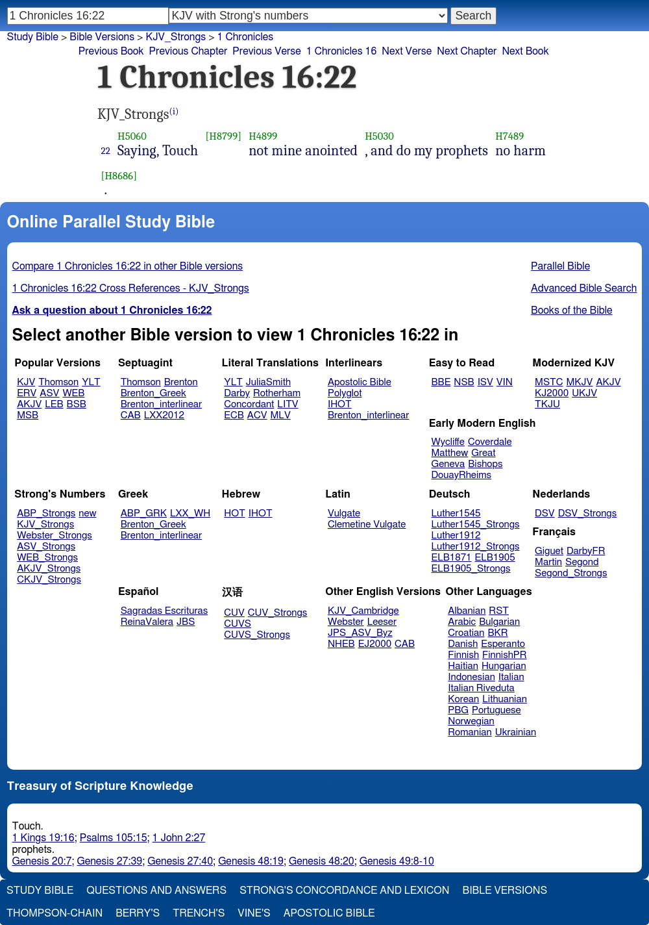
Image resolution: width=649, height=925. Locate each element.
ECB (233, 415)
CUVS (237, 624)
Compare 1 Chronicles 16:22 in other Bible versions (127, 266)
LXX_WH (190, 513)
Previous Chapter (188, 51)
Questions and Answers (156, 890)
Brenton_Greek (153, 393)
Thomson (58, 382)
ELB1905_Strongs (471, 569)
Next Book (525, 51)
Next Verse (407, 51)
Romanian (469, 732)
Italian (511, 677)
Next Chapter (466, 51)
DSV (545, 513)
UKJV (584, 393)
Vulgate (344, 513)
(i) (174, 111)
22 (105, 151)
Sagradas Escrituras (164, 611)
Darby (237, 393)
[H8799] (223, 136)
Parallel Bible (560, 266)
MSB (27, 415)
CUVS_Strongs (257, 635)
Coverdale (490, 442)
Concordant (249, 404)
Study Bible (32, 37)
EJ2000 (374, 644)
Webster (346, 622)
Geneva (448, 464)
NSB (464, 382)
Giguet (549, 551)
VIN (504, 382)
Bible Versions (101, 37)
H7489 (509, 136)
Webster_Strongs (54, 535)
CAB (131, 415)
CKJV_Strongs (49, 580)
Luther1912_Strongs (476, 546)
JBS (186, 622)
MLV (280, 415)
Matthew (450, 453)
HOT (234, 513)
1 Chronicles (245, 37)
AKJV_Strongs (48, 569)
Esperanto (503, 644)
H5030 (379, 136)
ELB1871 (452, 558)
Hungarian (504, 666)
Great (483, 453)
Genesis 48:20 (321, 861)
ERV (26, 393)
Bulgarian (499, 622)
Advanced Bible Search (584, 288)
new (87, 513)
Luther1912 (456, 535)
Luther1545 (456, 513)
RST (499, 611)
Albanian (466, 611)
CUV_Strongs (277, 613)
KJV (26, 382)
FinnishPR (504, 655)
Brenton (181, 382)
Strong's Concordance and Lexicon (344, 890)
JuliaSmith (268, 382)
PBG (458, 710)
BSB (76, 404)
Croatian (466, 633)
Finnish (463, 655)
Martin (548, 562)
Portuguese (496, 710)
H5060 (132, 136)
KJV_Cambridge (363, 611)
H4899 (263, 136)
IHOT (340, 404)
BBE (441, 382)
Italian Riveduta (481, 688)
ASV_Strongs (46, 546)
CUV (234, 613)
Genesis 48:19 (251, 861)
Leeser (382, 622)
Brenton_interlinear (161, 404)
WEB (73, 393)
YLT (91, 382)
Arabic (462, 622)
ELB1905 (495, 558)
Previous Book (111, 51)
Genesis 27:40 (180, 861)
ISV (485, 382)
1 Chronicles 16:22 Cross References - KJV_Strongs (130, 288)
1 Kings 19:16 (43, 838)
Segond (581, 562)
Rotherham (276, 393)
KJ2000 (552, 393)
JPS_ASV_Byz (360, 633)
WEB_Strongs (47, 558)
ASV (49, 393)
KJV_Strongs (45, 524)
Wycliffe (448, 442)
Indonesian (471, 677)
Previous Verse (266, 51)
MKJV (579, 382)
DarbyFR (586, 551)
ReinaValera (147, 622)
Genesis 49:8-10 (397, 861)
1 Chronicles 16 (341, 51)
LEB (54, 404)
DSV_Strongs (587, 513)
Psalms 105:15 (113, 838)
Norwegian (471, 721)
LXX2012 (164, 415)
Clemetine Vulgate (367, 524)
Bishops (485, 464)
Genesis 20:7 (42, 861)
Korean (463, 699)
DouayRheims (462, 475)
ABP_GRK (144, 513)
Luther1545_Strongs (476, 524)
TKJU (547, 404)
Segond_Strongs (571, 573)
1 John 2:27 (179, 838)
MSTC (549, 382)
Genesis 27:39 (109, 861)
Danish (463, 644)
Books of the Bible (572, 310)
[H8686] (119, 176)
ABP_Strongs (46, 513)
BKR (498, 633)
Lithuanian (504, 699)
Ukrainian (515, 732)
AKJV (29, 404)
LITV (287, 404)
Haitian (463, 666)
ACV (257, 415)
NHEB (341, 644)
